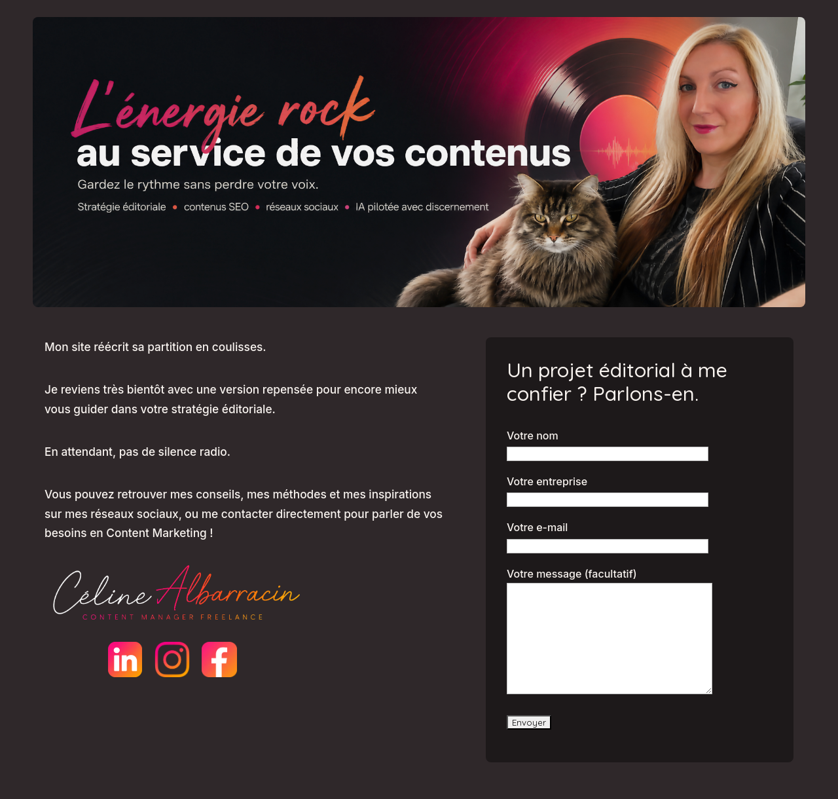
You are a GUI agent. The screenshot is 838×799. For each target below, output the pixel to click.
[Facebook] (219, 659)
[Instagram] (172, 659)
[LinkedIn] (125, 659)
